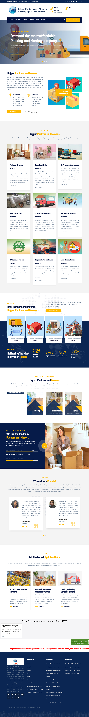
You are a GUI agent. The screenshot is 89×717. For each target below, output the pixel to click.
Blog (37, 20)
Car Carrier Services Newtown (53, 702)
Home (11, 20)
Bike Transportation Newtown (53, 670)
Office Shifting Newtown (52, 679)
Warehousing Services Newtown (35, 689)
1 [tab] (42, 61)
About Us (29, 667)
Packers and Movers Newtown (34, 686)
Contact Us (44, 20)
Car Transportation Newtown (53, 667)
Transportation (54, 340)
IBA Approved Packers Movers (53, 683)
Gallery (32, 20)
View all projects (53, 310)
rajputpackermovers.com (17, 338)
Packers (16, 340)
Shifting (73, 340)
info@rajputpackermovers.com (30, 1)
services (25, 20)
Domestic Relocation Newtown (34, 692)
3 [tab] (46, 61)
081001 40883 (14, 1)
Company (17, 20)
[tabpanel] (44, 42)
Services (29, 670)
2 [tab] (44, 61)
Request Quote (73, 19)
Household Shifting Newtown (53, 664)
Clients (28, 679)
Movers (35, 340)
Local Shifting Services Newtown (54, 692)
